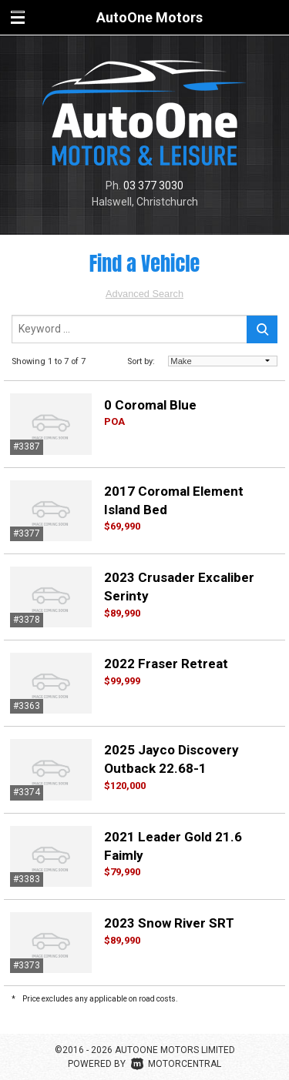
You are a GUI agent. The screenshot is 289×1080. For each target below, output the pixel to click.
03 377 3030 (153, 185)
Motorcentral (176, 1063)
